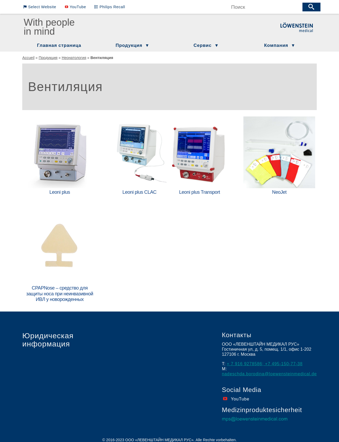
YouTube (77, 7)
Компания (276, 45)
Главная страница (59, 45)
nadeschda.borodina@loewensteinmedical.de (270, 369)
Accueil (28, 58)
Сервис (203, 45)
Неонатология (74, 58)
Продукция (129, 45)
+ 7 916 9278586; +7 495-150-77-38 (265, 359)
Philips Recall (110, 7)
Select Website (41, 7)
